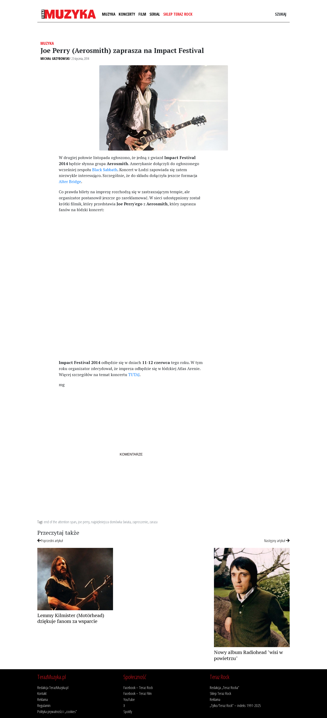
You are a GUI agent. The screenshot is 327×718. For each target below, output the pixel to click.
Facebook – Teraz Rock (138, 687)
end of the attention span (60, 522)
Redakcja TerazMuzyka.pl (52, 687)
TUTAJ (134, 374)
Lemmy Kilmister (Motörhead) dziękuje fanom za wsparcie (70, 618)
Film (142, 14)
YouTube (129, 699)
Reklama (42, 699)
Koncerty (127, 14)
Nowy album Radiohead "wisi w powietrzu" (248, 655)
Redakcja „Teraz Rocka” (224, 687)
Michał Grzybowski (55, 58)
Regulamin (43, 705)
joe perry (83, 522)
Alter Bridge (70, 181)
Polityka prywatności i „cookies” (57, 711)
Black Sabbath (104, 169)
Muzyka (108, 14)
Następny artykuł (277, 540)
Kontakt (42, 693)
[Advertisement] (131, 245)
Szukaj (280, 14)
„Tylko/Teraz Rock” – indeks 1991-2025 (235, 705)
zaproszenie (140, 522)
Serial (155, 14)
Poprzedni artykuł (50, 540)
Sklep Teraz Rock (177, 14)
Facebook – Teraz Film (137, 693)
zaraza (153, 522)
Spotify (127, 711)
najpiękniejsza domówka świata (111, 522)
